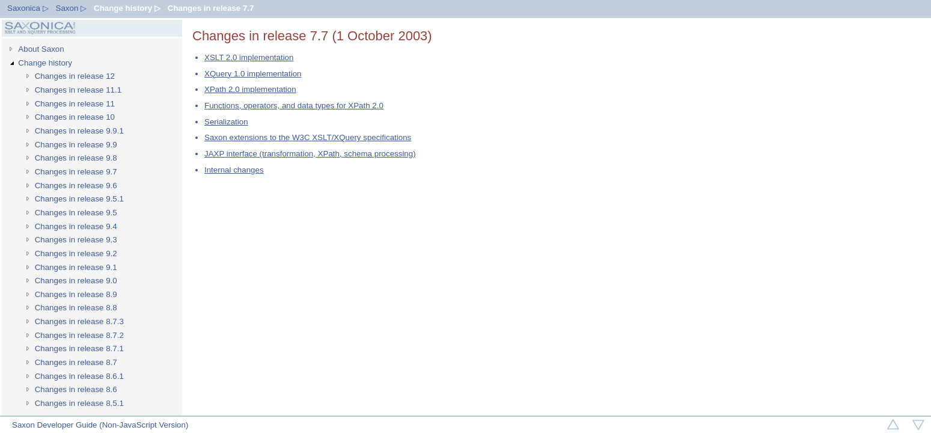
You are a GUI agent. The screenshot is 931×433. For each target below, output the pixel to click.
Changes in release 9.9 (76, 144)
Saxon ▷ (71, 8)
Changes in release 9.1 (76, 267)
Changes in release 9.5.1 (79, 198)
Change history (45, 62)
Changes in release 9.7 (76, 171)
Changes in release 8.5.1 (79, 403)
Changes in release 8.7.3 (79, 321)
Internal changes (234, 169)
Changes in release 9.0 (76, 280)
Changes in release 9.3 (76, 239)
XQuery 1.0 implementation (253, 73)
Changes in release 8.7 (76, 362)
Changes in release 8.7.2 (79, 335)
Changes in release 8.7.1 (79, 348)
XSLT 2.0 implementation (248, 57)
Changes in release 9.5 (76, 212)
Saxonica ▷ (28, 8)
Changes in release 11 (75, 103)
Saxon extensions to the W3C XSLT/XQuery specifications (307, 137)
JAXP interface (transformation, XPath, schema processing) (310, 153)
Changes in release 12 (75, 76)
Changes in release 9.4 (76, 226)
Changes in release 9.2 (76, 253)
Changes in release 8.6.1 (79, 376)
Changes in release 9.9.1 (79, 130)
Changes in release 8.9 (76, 294)
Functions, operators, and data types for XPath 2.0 (293, 105)
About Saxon (41, 49)
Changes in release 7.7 (211, 8)
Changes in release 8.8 (76, 307)
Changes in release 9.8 (76, 157)
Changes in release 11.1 (78, 89)
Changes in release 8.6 (76, 389)
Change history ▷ (127, 8)
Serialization (226, 121)
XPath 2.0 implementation (250, 89)
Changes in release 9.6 (76, 185)
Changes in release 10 (75, 116)
